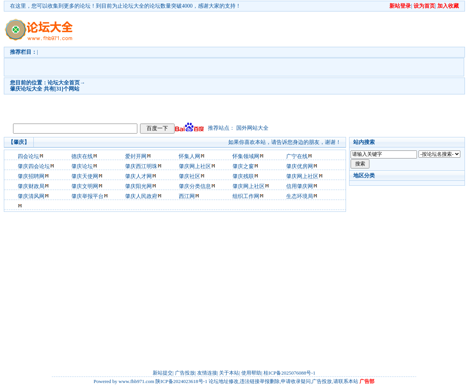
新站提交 (163, 373)
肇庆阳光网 (138, 186)
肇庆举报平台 (87, 196)
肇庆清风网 (31, 196)
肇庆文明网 (84, 186)
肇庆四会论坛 (34, 166)
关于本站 (229, 373)
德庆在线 (82, 156)
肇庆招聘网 (31, 176)
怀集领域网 (245, 156)
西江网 (187, 196)
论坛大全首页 (64, 83)
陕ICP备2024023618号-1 (181, 381)
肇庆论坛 (82, 166)
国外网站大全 (252, 128)
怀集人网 (189, 156)
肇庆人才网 (138, 176)
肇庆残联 (243, 176)
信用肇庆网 (299, 186)
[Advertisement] (172, 65)
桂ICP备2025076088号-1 (289, 373)
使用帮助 (251, 373)
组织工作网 (245, 196)
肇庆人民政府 (141, 196)
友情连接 (207, 373)
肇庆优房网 (299, 166)
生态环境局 (299, 196)
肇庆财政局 (31, 186)
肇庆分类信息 (195, 186)
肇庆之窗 (243, 166)
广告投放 (185, 373)
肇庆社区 (189, 176)
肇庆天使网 (84, 176)
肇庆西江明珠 (141, 166)
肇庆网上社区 (195, 166)
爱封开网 (136, 156)
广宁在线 (297, 156)
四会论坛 (28, 156)
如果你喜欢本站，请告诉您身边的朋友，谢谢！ (284, 142)
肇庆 (15, 89)
